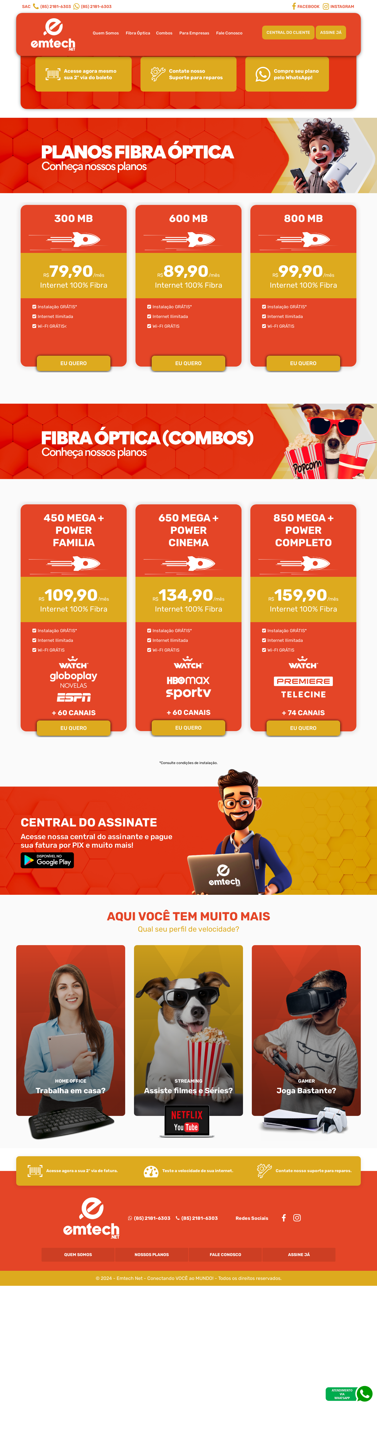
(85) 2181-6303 (149, 1365)
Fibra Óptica (138, 33)
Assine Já (299, 1401)
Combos (164, 33)
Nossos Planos (152, 1401)
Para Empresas (194, 33)
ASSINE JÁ (331, 32)
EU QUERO (73, 510)
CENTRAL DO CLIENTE (288, 32)
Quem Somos (106, 33)
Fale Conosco (229, 33)
